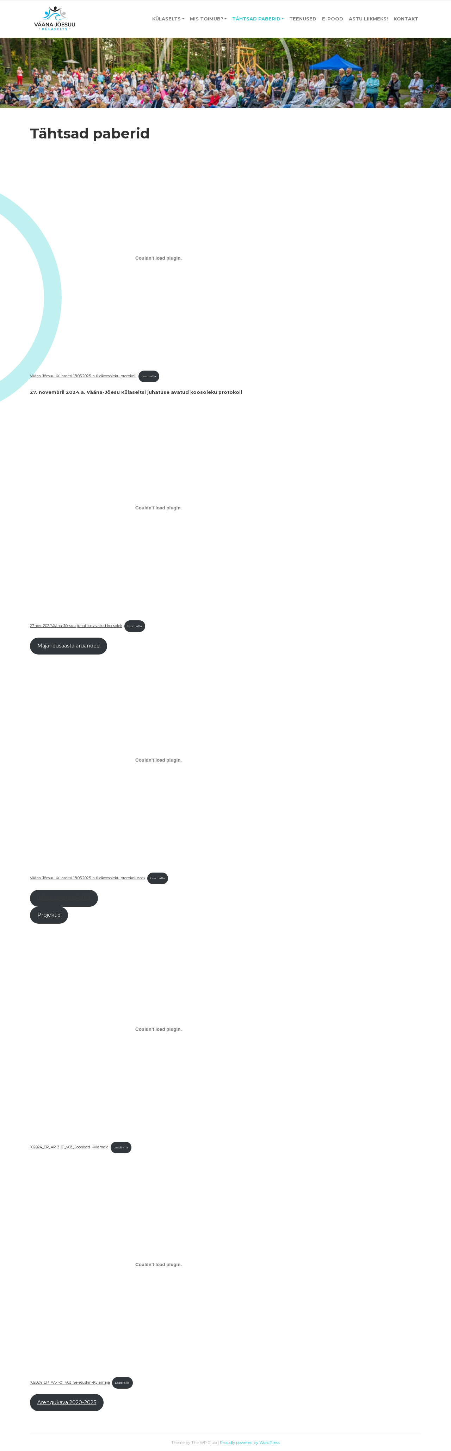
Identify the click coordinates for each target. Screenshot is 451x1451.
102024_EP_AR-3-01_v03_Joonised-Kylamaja (69, 1147)
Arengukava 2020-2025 (66, 1402)
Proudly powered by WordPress (250, 1442)
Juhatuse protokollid (64, 898)
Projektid (49, 915)
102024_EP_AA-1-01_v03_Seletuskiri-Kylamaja (70, 1382)
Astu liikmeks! (368, 18)
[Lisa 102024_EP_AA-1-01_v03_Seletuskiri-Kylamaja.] (158, 1264)
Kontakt (406, 18)
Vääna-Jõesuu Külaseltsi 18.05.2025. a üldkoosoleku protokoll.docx (87, 878)
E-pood (332, 18)
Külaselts (166, 18)
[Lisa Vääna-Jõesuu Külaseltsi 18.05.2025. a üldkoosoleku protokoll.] (158, 258)
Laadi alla (148, 376)
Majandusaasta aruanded (68, 646)
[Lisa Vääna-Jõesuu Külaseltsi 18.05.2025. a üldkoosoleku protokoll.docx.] (158, 760)
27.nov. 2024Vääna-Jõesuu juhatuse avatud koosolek (76, 626)
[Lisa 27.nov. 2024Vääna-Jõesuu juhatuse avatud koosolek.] (158, 508)
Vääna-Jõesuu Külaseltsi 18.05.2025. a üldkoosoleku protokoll (83, 376)
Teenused (302, 18)
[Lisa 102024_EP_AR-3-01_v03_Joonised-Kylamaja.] (158, 1029)
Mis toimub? (206, 18)
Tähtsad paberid (256, 18)
